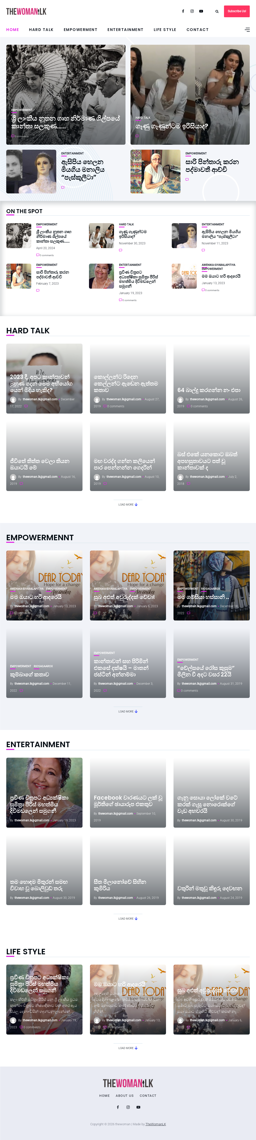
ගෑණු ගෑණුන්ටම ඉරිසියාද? (172, 126)
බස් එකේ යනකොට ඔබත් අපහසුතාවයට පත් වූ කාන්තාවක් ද (207, 461)
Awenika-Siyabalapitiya (218, 265)
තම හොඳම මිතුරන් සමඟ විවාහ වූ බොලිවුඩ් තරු (39, 885)
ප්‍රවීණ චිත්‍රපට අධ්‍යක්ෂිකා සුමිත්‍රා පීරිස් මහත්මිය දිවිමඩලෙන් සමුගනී (138, 279)
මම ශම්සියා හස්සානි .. (203, 597)
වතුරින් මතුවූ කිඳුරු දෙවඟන (209, 888)
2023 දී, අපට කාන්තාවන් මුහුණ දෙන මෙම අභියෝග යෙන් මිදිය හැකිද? (41, 383)
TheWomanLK (156, 1124)
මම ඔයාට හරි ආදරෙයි (221, 276)
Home (12, 29)
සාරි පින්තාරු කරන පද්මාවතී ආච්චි (212, 165)
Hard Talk (41, 29)
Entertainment (126, 29)
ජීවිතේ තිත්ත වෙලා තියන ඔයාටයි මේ (39, 464)
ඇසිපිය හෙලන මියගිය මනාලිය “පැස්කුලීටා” (82, 169)
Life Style (165, 29)
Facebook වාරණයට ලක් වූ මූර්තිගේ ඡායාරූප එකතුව (128, 801)
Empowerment (81, 29)
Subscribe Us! (237, 11)
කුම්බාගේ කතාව (29, 674)
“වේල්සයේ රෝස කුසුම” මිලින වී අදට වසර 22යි (206, 671)
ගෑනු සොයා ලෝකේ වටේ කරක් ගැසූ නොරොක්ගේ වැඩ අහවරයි (207, 804)
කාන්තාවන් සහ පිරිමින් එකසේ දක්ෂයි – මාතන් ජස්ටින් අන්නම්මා (121, 667)
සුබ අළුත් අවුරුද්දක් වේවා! (124, 597)
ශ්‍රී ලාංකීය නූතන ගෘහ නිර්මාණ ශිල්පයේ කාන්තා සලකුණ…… (65, 122)
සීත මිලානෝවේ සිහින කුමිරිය (120, 885)
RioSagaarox (210, 588)
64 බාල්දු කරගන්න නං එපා (208, 390)
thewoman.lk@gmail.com (40, 399)
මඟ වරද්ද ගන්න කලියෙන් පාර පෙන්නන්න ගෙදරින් (124, 464)
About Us (125, 1096)
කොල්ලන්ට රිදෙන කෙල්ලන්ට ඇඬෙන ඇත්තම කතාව (126, 383)
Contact (197, 29)
